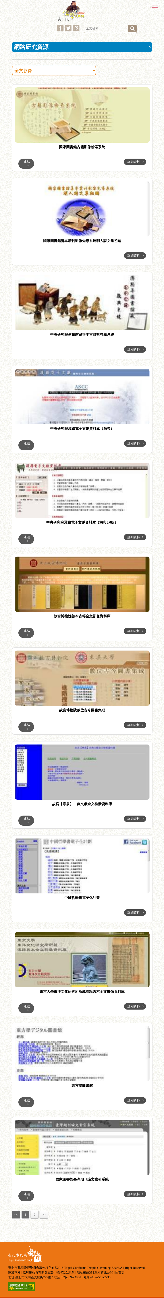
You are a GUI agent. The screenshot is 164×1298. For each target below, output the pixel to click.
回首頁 (120, 1272)
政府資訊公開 (104, 1272)
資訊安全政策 (65, 1272)
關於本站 (14, 1272)
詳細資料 (135, 161)
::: (6, 85)
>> (44, 1214)
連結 (27, 163)
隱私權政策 (84, 1272)
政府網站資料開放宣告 (38, 1272)
